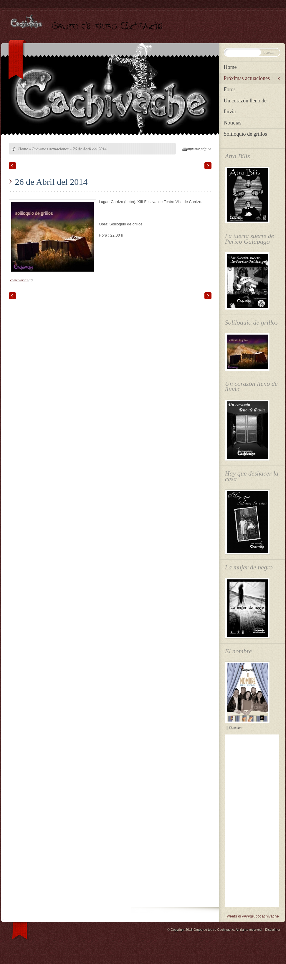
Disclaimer (272, 929)
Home (23, 149)
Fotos (230, 89)
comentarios (19, 280)
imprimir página (198, 149)
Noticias (233, 123)
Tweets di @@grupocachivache (252, 916)
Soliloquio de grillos (245, 134)
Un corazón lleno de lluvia (245, 106)
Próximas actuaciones (50, 149)
